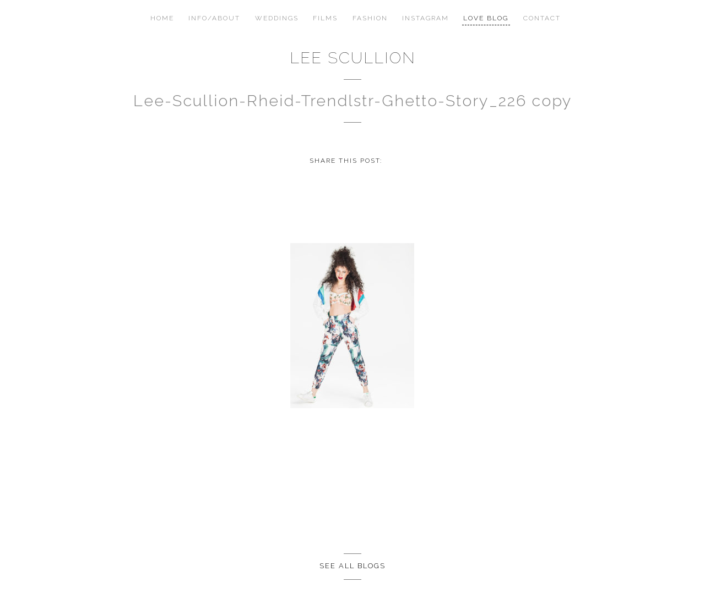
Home (162, 18)
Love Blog (485, 18)
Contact (542, 18)
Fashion (370, 18)
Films (325, 18)
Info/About (214, 18)
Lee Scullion (353, 57)
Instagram (425, 18)
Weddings (277, 18)
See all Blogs (352, 566)
